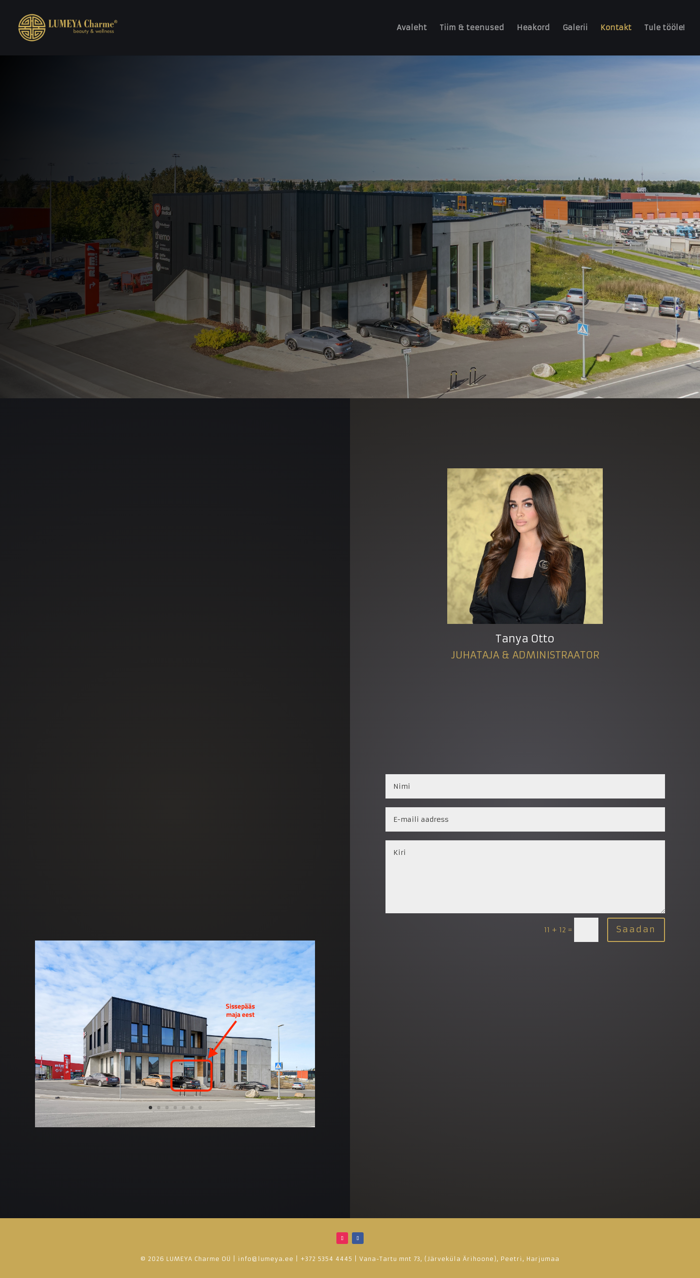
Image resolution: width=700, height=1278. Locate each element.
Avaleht (412, 28)
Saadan (636, 929)
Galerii (575, 28)
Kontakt (615, 28)
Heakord (533, 28)
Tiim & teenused (471, 28)
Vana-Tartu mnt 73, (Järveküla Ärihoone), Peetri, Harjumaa (459, 1258)
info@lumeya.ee (266, 1258)
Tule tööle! (664, 28)
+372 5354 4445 (326, 1258)
